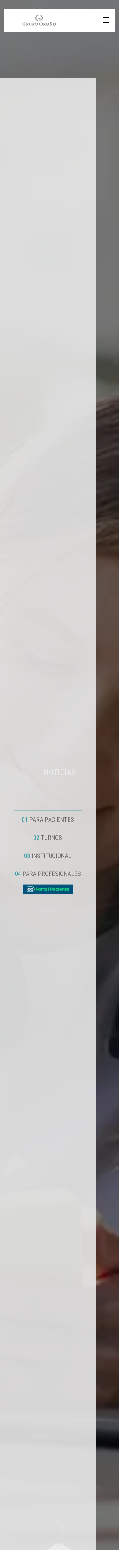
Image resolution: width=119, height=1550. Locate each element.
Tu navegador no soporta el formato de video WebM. (38, 20)
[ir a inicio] (36, 20)
